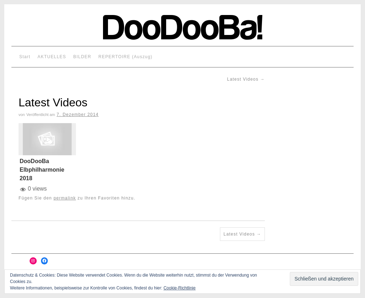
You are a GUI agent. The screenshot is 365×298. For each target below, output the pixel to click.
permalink (64, 198)
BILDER (82, 56)
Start (24, 56)
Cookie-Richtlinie (180, 288)
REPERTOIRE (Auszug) (125, 56)
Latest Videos (246, 79)
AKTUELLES (51, 56)
